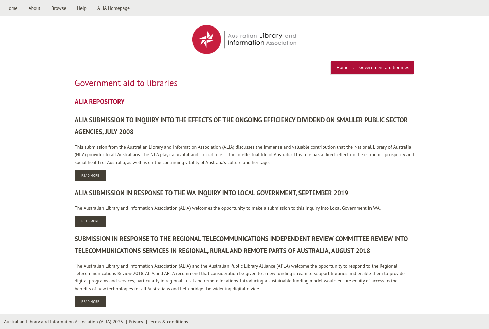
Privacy (136, 321)
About (34, 8)
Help (82, 8)
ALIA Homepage (113, 8)
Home (11, 8)
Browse (58, 8)
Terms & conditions (168, 321)
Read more (94, 176)
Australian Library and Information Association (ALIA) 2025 (63, 321)
